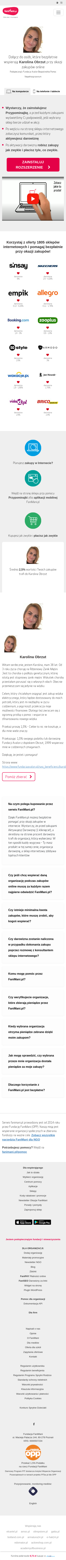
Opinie (33, 1333)
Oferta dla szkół (33, 1347)
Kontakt (33, 1356)
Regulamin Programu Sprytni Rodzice (32, 1375)
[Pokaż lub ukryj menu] (58, 12)
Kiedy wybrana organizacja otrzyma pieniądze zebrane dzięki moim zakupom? (30, 1032)
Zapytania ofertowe (33, 1352)
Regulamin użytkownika (32, 1366)
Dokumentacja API (33, 1303)
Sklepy (33, 1191)
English (33, 1503)
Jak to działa (33, 1172)
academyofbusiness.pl (32, 1548)
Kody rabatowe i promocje (33, 1195)
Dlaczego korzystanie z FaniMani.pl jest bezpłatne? (26, 1087)
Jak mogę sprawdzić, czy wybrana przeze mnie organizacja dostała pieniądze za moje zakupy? (31, 1061)
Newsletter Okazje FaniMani (33, 1200)
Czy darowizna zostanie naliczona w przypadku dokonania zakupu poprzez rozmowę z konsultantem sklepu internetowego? (31, 947)
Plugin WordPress (33, 1290)
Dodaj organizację (33, 1253)
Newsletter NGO (33, 1262)
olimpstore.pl (40, 1531)
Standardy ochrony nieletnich (32, 1379)
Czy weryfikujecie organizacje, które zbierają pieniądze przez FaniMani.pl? (28, 1003)
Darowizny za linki (33, 1280)
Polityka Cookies (32, 1398)
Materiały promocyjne (33, 1257)
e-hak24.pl (52, 1537)
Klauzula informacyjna (32, 1389)
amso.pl (25, 1531)
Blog (33, 1267)
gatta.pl (55, 1531)
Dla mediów (33, 1342)
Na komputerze (20, 91)
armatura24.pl (35, 1537)
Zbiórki (33, 1271)
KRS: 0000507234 (33, 1441)
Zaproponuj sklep (33, 1209)
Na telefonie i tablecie (48, 91)
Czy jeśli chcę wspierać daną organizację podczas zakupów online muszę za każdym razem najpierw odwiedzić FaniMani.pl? (30, 884)
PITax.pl (44, 1475)
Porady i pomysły (33, 1205)
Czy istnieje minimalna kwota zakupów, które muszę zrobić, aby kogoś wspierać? (31, 916)
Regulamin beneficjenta (32, 1370)
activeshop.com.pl (41, 1542)
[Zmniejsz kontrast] (57, 3)
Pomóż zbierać (18, 777)
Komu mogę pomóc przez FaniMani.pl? (25, 976)
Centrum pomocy (33, 1181)
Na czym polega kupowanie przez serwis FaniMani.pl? (30, 806)
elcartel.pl (12, 1531)
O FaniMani (33, 1338)
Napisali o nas (33, 1328)
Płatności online (33, 1276)
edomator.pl (21, 1542)
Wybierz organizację (33, 1177)
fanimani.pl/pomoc (14, 1151)
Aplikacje (32, 1186)
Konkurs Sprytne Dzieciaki (33, 1407)
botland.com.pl (16, 1537)
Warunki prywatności (32, 1384)
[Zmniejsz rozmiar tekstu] (61, 3)
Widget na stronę (33, 1285)
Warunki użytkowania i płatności (32, 1394)
